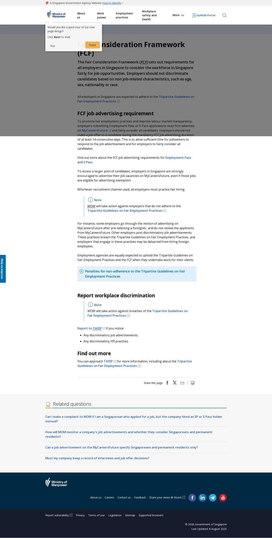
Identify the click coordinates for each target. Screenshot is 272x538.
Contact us (124, 497)
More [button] (179, 16)
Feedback (140, 497)
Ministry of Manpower (59, 484)
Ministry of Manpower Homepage (61, 15)
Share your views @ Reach (165, 497)
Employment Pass (178, 158)
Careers (109, 497)
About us (81, 15)
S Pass (88, 162)
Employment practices (124, 15)
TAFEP (97, 328)
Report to (89, 328)
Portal (203, 15)
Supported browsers (151, 515)
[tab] (136, 274)
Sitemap (130, 515)
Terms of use (96, 515)
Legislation (114, 515)
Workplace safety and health (149, 15)
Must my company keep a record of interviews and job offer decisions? (97, 458)
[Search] (224, 15)
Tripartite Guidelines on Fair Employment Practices (124, 211)
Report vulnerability (57, 515)
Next (92, 45)
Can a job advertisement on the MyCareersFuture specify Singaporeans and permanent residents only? (121, 447)
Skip (52, 45)
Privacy (80, 515)
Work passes (101, 15)
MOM (91, 206)
